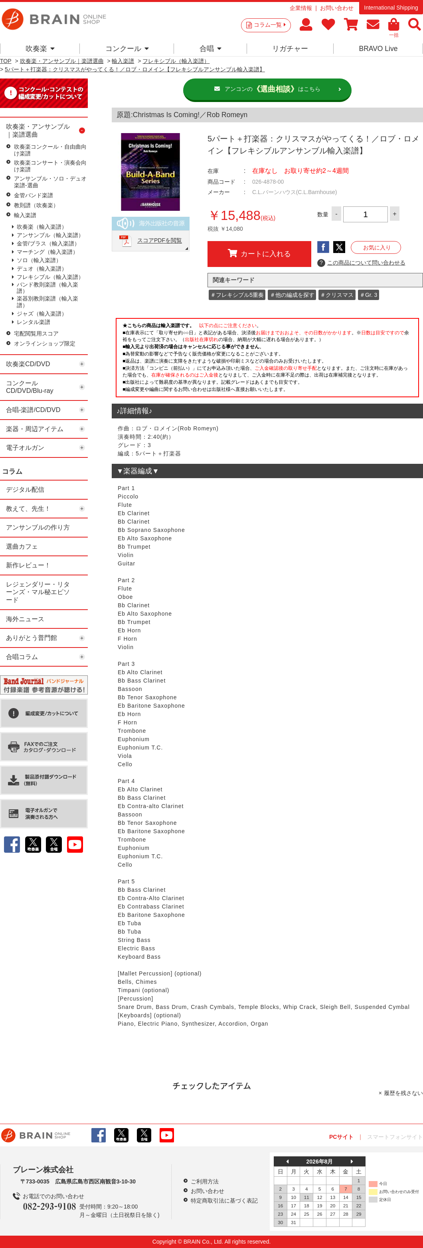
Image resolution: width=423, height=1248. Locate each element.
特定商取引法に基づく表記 (224, 1200)
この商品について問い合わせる (361, 263)
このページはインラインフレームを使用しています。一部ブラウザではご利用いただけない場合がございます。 (267, 360)
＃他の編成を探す (292, 295)
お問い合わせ (337, 8)
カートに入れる (259, 253)
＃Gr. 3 (368, 295)
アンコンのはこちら (272, 89)
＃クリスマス (337, 295)
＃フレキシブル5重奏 (237, 295)
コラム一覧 (270, 25)
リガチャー (290, 49)
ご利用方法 (205, 1181)
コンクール (127, 49)
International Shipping (391, 7)
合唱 (210, 49)
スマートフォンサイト (395, 1137)
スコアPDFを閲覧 (159, 240)
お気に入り (377, 247)
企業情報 (301, 8)
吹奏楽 (40, 49)
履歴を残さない (403, 1093)
